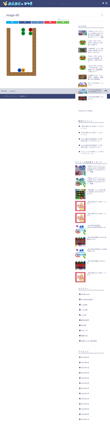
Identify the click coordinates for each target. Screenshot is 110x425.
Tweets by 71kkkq (85, 111)
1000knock (85, 294)
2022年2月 (85, 388)
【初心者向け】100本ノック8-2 (92, 132)
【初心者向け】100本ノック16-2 (92, 126)
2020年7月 (85, 419)
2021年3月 (85, 399)
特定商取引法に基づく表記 (66, 3)
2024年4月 (85, 357)
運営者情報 (53, 3)
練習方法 (84, 336)
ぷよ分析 (84, 310)
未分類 (83, 325)
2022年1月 (85, 393)
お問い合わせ (96, 3)
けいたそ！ (87, 153)
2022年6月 (85, 373)
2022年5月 (85, 378)
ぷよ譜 (83, 315)
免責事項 (22, 96)
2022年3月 (85, 383)
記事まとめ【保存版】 (89, 341)
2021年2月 (85, 404)
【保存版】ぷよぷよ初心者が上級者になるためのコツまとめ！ (96, 191)
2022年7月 (85, 367)
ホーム (45, 3)
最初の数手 (85, 320)
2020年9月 (85, 409)
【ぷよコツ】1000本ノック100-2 (92, 151)
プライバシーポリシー (83, 3)
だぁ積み (84, 305)
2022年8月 (85, 362)
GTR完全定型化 (87, 299)
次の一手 (84, 330)
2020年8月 (85, 414)
